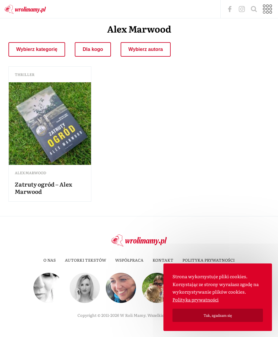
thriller (25, 74)
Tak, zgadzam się (218, 315)
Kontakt (163, 260)
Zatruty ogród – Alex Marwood (43, 188)
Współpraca (129, 260)
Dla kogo (93, 49)
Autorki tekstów (85, 260)
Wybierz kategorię (37, 49)
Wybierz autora (145, 49)
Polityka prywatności (208, 260)
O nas (49, 260)
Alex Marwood (30, 172)
